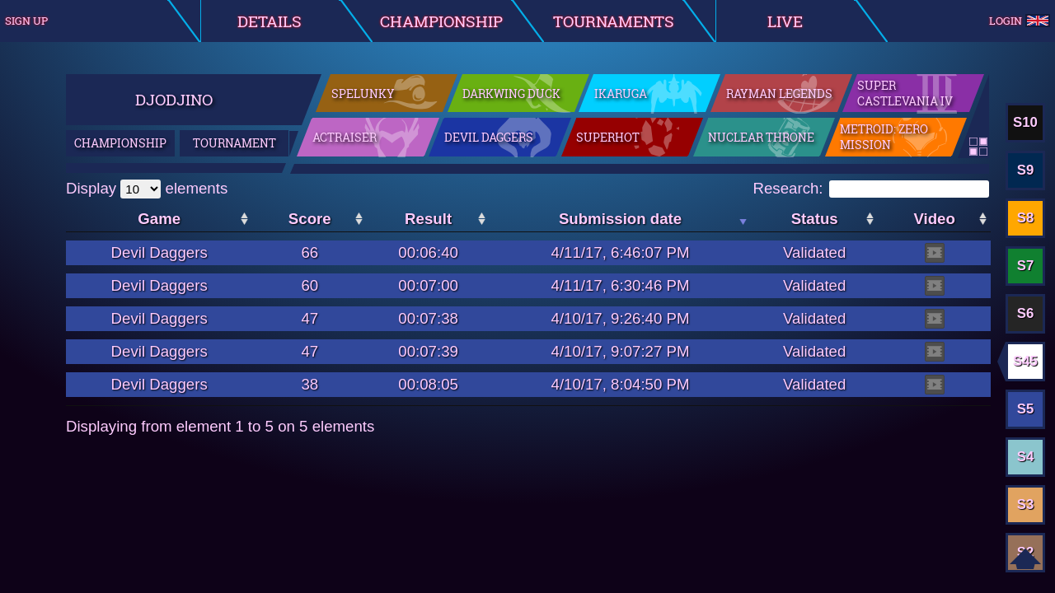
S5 (1025, 409)
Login (1019, 21)
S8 (1025, 218)
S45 (1025, 361)
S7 (1025, 265)
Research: (871, 188)
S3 (1025, 504)
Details (269, 21)
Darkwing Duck (511, 93)
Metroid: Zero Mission (884, 138)
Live (785, 21)
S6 (1025, 313)
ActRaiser (344, 138)
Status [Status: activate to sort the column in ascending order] (814, 218)
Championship (441, 21)
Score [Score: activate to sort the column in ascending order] (309, 218)
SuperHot (608, 138)
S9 (1025, 170)
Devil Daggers (488, 138)
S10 (1025, 122)
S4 (1025, 457)
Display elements (146, 188)
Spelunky (363, 93)
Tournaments (613, 21)
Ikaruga (620, 93)
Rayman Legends (779, 93)
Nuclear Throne (761, 138)
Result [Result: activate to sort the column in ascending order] (428, 218)
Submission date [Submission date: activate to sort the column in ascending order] (620, 218)
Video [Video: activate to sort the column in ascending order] (933, 218)
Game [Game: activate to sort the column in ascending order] (159, 218)
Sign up (26, 20)
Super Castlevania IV (905, 94)
